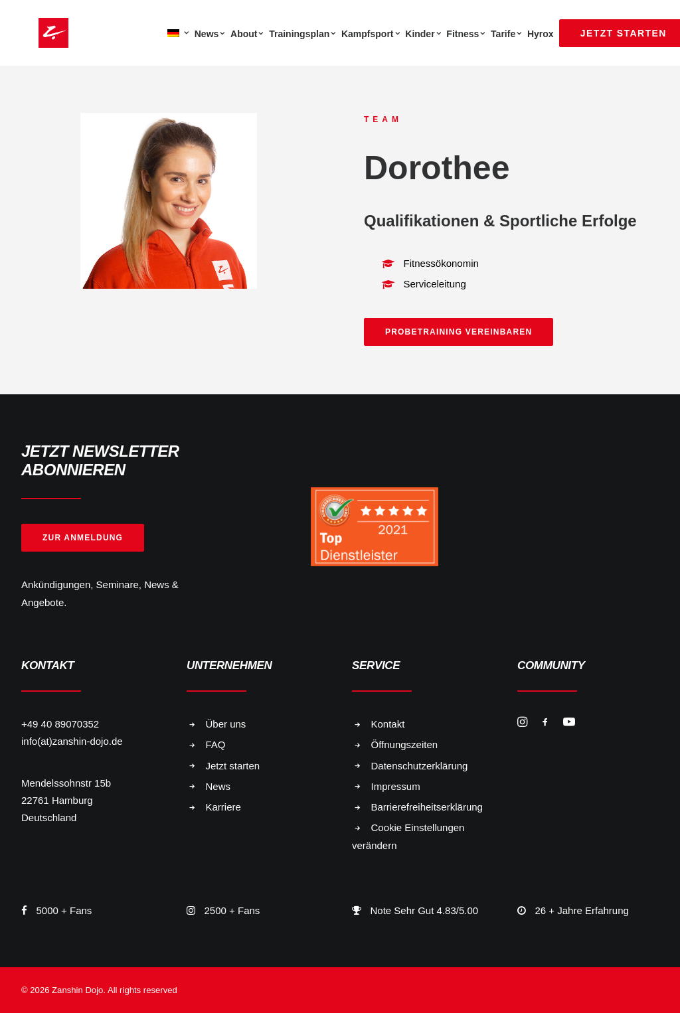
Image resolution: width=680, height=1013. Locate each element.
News (210, 34)
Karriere (223, 807)
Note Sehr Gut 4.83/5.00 (425, 910)
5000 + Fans (64, 910)
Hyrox (540, 34)
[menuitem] (177, 33)
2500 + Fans (232, 910)
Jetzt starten (233, 765)
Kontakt (388, 724)
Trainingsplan (302, 34)
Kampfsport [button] (370, 34)
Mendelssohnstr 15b (66, 783)
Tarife (506, 34)
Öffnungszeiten (404, 744)
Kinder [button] (423, 34)
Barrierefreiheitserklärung (427, 807)
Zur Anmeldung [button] (82, 537)
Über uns (226, 724)
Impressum (395, 786)
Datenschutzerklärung (419, 765)
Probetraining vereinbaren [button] (458, 332)
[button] (522, 723)
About (247, 34)
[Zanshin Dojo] (36, 33)
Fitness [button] (465, 34)
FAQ (216, 744)
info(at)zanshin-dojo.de (72, 741)
